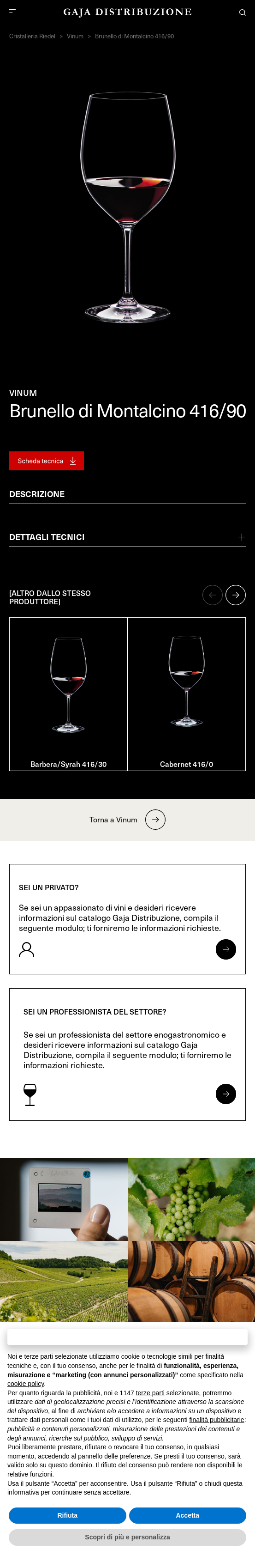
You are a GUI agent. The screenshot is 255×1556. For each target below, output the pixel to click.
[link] (64, 1199)
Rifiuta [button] (67, 1515)
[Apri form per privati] (226, 949)
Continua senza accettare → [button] (127, 1336)
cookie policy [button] (25, 1383)
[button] (212, 595)
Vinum (75, 36)
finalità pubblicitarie (217, 1419)
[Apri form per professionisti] (226, 1094)
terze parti (150, 1393)
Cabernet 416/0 (186, 764)
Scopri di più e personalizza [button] (127, 1537)
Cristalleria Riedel (32, 36)
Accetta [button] (187, 1515)
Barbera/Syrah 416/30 (68, 764)
